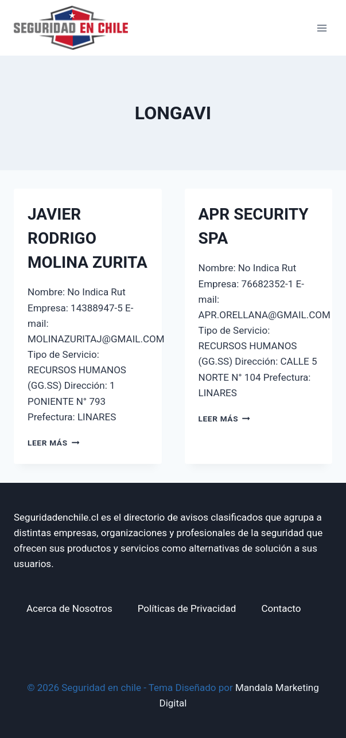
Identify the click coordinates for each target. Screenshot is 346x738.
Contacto (281, 608)
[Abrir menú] (321, 28)
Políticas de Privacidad (187, 608)
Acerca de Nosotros (69, 608)
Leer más (53, 442)
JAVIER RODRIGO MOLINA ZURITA (87, 238)
